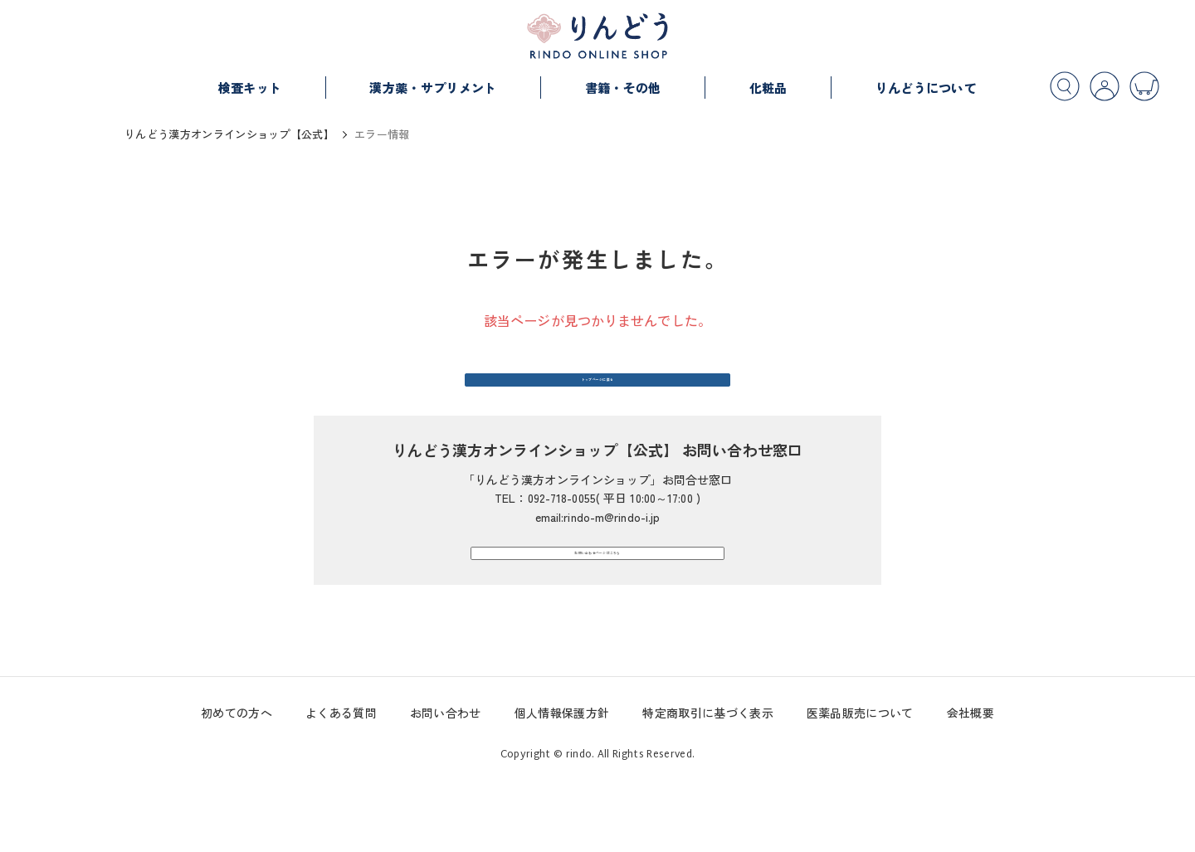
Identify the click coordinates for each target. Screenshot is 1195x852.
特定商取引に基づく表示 (707, 785)
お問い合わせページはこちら (597, 608)
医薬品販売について (860, 785)
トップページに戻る (598, 398)
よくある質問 (341, 785)
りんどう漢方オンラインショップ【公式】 (229, 134)
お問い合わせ (445, 785)
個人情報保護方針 (562, 785)
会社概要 (970, 785)
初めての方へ (236, 785)
